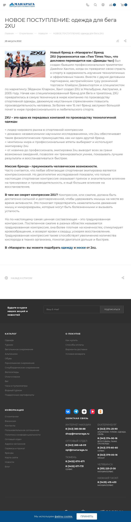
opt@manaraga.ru (77, 449)
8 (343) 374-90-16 (112, 441)
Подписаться (112, 309)
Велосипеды (12, 372)
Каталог (11, 333)
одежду (67, 247)
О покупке (73, 333)
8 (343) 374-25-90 (112, 431)
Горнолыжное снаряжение (19, 363)
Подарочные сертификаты (19, 395)
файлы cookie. (64, 516)
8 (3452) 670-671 (75, 461)
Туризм (9, 344)
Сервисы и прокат (15, 448)
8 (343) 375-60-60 (112, 449)
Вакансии (10, 421)
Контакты (10, 425)
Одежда (9, 340)
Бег (7, 381)
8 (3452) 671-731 (80, 468)
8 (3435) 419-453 (112, 484)
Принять (86, 516)
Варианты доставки (76, 349)
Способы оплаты (75, 344)
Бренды (9, 453)
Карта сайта (11, 457)
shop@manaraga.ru (77, 433)
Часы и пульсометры (16, 385)
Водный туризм (13, 390)
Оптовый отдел (13, 439)
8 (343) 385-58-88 (75, 428)
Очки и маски (12, 376)
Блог (7, 466)
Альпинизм (11, 354)
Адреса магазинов (15, 443)
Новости (9, 462)
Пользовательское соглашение (22, 430)
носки (81, 247)
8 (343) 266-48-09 (76, 445)
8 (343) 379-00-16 (112, 456)
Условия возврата (75, 354)
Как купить (72, 340)
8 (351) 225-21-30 (112, 470)
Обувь (8, 358)
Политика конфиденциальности (22, 434)
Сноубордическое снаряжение (22, 367)
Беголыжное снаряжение (19, 349)
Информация (14, 410)
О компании (12, 416)
